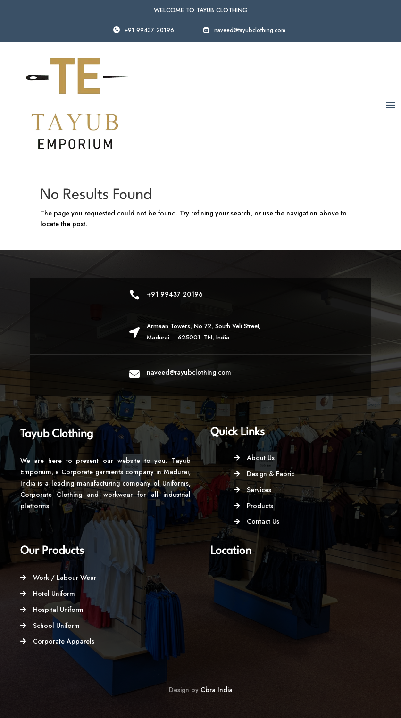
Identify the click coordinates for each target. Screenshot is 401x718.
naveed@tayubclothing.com (249, 30)
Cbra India (216, 689)
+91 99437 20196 (149, 30)
